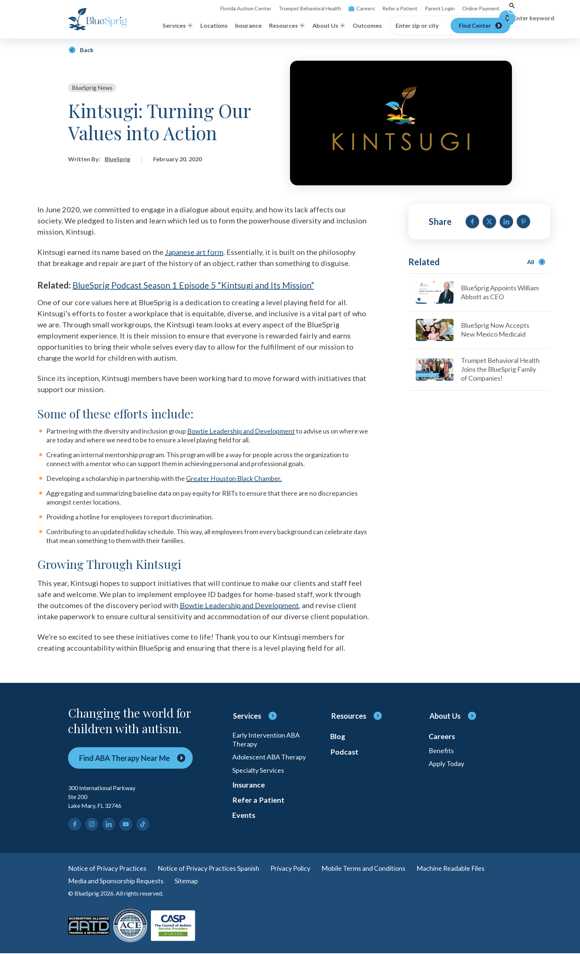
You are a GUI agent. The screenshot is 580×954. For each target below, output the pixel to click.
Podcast (344, 752)
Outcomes (367, 25)
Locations (213, 25)
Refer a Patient (394, 8)
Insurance (248, 25)
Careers (356, 8)
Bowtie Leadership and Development (241, 431)
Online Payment (474, 8)
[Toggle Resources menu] (287, 26)
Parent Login (434, 8)
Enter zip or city (417, 25)
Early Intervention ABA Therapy (266, 739)
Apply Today (446, 764)
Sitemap (186, 881)
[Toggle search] (506, 8)
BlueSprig (118, 158)
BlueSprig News (92, 87)
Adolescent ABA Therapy (269, 758)
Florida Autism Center (240, 8)
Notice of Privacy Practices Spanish (208, 868)
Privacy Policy (290, 868)
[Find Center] (480, 25)
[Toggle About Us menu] (328, 26)
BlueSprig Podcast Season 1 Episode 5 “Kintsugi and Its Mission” (197, 285)
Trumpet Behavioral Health (304, 8)
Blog (337, 736)
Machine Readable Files (451, 868)
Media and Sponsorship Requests (116, 881)
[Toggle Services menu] (177, 26)
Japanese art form (194, 252)
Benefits (441, 751)
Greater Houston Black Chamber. (234, 479)
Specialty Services (258, 771)
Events (243, 816)
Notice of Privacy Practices (107, 868)
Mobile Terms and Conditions (363, 868)
